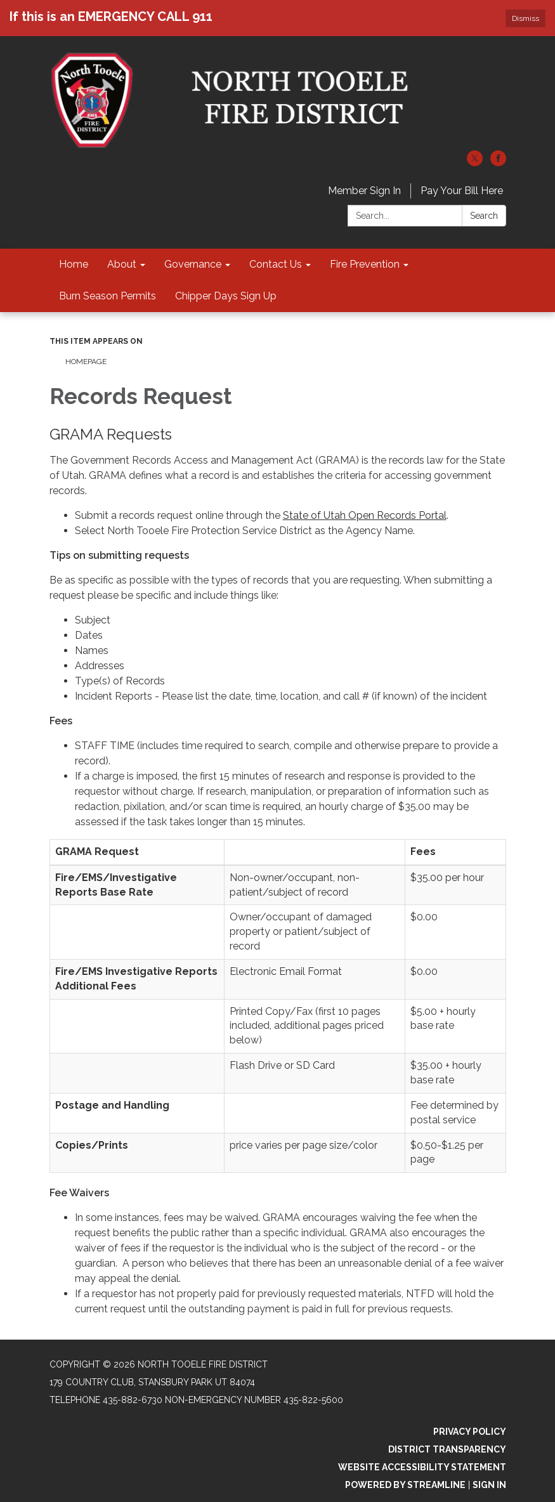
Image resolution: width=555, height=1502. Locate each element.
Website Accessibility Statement (422, 1467)
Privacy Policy (469, 1432)
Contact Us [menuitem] (275, 264)
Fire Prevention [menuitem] (365, 264)
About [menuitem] (121, 264)
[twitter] (475, 163)
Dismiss (525, 18)
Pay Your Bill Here (462, 191)
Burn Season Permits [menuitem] (107, 296)
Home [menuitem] (73, 264)
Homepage (86, 361)
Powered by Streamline (405, 1485)
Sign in (489, 1485)
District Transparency (447, 1449)
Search (484, 216)
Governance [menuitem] (192, 264)
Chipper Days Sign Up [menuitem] (226, 296)
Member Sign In (364, 191)
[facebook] (498, 163)
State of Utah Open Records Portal (365, 515)
